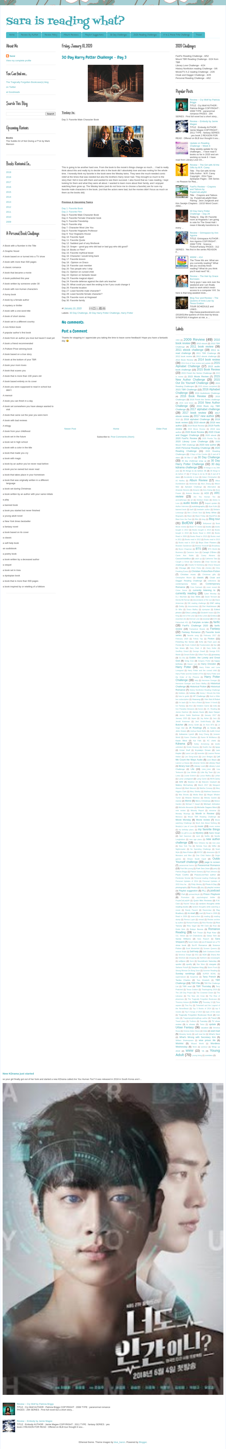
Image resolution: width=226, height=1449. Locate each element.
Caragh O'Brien (209, 552)
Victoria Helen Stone (191, 1031)
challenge (180, 565)
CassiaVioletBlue (183, 558)
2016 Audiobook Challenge (207, 393)
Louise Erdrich (190, 776)
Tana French (209, 976)
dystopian (206, 609)
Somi (192, 961)
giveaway (215, 654)
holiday (192, 693)
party (215, 869)
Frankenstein (205, 645)
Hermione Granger (209, 680)
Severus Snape (185, 955)
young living (197, 1055)
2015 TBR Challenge (186, 389)
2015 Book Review (208, 369)
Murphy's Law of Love (185, 826)
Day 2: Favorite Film (72, 211)
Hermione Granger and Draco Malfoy (191, 684)
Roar (215, 926)
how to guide (184, 696)
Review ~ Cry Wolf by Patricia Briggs (35, 1404)
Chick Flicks (196, 568)
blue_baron (119, 1442)
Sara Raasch (203, 939)
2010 (8, 217)
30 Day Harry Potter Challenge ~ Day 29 (200, 212)
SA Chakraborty (196, 936)
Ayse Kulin (213, 506)
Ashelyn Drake (203, 500)
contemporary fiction (186, 584)
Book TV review (196, 527)
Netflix (207, 836)
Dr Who (179, 609)
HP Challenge (199, 696)
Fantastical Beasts (197, 629)
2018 (8, 177)
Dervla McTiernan (183, 600)
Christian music (188, 574)
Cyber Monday (210, 594)
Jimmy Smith (193, 725)
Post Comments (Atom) (122, 436)
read (201, 913)
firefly (201, 642)
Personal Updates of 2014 (187, 881)
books (208, 526)
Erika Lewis (202, 616)
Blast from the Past (183, 519)
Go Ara (182, 658)
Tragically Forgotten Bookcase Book (195, 1015)
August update (211, 503)
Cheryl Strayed (214, 565)
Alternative (211, 487)
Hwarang (196, 699)
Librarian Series (199, 763)
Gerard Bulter (189, 655)
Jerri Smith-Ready (203, 721)
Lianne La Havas (182, 763)
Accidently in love (191, 477)
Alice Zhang (206, 484)
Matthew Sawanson (212, 792)
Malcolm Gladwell (209, 782)
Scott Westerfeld (192, 948)
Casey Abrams (208, 556)
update (212, 1024)
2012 (8, 207)
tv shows (190, 1024)
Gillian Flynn (203, 655)
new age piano (195, 839)
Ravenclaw (207, 910)
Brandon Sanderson (184, 546)
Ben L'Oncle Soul (194, 513)
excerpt (206, 619)
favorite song (193, 635)
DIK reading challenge (197, 603)
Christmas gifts (209, 574)
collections (212, 581)
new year (216, 843)
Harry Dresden (208, 664)
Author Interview (182, 506)
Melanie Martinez (192, 798)
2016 (8, 187)
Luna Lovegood (186, 779)
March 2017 (203, 785)
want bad (215, 1031)
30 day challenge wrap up (194, 461)
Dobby (181, 606)
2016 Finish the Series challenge (205, 399)
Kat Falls (197, 741)
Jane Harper (214, 712)
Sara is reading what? (65, 22)
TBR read (187, 986)
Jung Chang (204, 734)
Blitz (196, 519)
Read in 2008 (211, 913)
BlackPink (213, 516)
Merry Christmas (203, 801)
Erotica (214, 616)
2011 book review (201, 346)
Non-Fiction (188, 852)
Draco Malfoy (192, 609)
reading (207, 916)
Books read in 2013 (212, 539)
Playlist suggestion (188, 890)
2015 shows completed (207, 386)
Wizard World (197, 1044)
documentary (193, 606)
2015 (8, 192)
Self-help (194, 951)
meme (178, 801)
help (196, 680)
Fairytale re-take (200, 622)
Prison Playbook (211, 894)
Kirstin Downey (193, 747)
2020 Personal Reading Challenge (193, 448)
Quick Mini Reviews (202, 900)
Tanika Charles (183, 980)
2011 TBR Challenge (206, 353)
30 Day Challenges (118, 35)
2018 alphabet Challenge (197, 419)
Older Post (161, 428)
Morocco (179, 817)
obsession (211, 852)
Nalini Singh (214, 833)
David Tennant (211, 597)
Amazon (196, 490)
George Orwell (199, 651)
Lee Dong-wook (191, 757)
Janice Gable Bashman (189, 715)
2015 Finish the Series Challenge (196, 373)
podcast (215, 890)
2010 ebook (201, 343)
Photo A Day (211, 884)
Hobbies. (182, 693)
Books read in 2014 (187, 543)
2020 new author (207, 444)
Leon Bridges (207, 757)
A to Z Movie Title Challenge (176, 35)
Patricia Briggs (181, 872)
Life (192, 769)
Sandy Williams (183, 939)
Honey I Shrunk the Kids (210, 693)
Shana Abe (215, 955)
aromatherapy (181, 500)
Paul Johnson (211, 872)
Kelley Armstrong (201, 744)
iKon (191, 706)
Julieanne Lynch (186, 734)
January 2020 (181, 718)
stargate (212, 964)
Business (179, 552)
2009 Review (194, 339)
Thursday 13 (208, 1002)
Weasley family (185, 1034)
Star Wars (200, 964)
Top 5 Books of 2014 (202, 1009)
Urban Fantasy (185, 1027)
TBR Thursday (203, 986)
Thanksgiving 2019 (209, 990)
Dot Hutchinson (209, 606)
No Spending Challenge (200, 849)
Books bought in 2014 (201, 530)
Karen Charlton (190, 737)
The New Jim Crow (196, 996)
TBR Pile (195, 983)
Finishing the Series (185, 642)
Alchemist (193, 484)
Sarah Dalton (193, 942)
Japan (193, 718)
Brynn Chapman (185, 549)
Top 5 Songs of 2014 (193, 1012)
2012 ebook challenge (206, 356)
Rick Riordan (207, 923)
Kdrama (180, 743)
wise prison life (207, 1040)
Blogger (143, 1442)
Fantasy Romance (191, 632)
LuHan (217, 776)
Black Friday (200, 516)
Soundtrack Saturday (207, 961)
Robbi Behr (180, 929)
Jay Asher (204, 718)
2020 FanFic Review (186, 438)
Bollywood (207, 523)
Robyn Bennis (196, 929)
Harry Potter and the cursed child (202, 670)
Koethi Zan (207, 747)
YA (203, 1051)
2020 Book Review (194, 432)
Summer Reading (210, 971)
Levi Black (212, 760)
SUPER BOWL (209, 974)
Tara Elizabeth (203, 980)
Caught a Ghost (182, 562)
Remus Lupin (189, 920)
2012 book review (184, 356)
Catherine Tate (211, 559)
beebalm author (203, 510)
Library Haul (214, 763)
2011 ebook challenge (189, 349)
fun (215, 645)
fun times (180, 648)
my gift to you (186, 833)
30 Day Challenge (79, 313)
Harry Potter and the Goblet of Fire (189, 674)
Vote (205, 1031)
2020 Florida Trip (209, 438)
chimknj (208, 568)
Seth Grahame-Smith (211, 952)
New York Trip (185, 846)
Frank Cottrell (190, 645)
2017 (8, 182)
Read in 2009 (181, 916)
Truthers (192, 1021)
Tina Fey (188, 1005)
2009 (8, 222)
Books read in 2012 (193, 539)
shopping (192, 958)
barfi (191, 510)
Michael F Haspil (193, 804)
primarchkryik (194, 894)
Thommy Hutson (182, 1002)
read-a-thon (195, 916)
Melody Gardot (210, 798)
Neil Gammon (185, 836)
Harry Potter (127, 313)
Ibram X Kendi (211, 703)
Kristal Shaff (184, 750)
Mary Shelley (195, 792)
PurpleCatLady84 (182, 901)
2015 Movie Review (198, 376)
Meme (188, 800)
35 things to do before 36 (194, 471)
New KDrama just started (18, 1073)
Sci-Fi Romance (199, 945)
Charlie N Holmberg (196, 565)
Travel (199, 35)
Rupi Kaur (211, 932)
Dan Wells (195, 597)
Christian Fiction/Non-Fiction (205, 571)
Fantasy (215, 628)
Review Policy (51, 35)
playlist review (213, 887)
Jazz (215, 718)
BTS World (212, 549)
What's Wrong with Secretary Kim (197, 1037)
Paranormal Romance (209, 865)
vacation (205, 1027)
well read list (200, 1034)
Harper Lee (192, 664)
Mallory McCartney (184, 785)
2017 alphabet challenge (205, 409)
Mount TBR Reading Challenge (202, 817)
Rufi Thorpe (198, 933)
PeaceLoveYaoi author (205, 875)
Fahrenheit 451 (182, 622)
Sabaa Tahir (212, 936)
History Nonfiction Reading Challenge (204, 690)
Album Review (198, 480)
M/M (181, 782)
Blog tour (214, 518)
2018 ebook (199, 422)
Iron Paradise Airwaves (185, 709)
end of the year (189, 616)
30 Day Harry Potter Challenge (104, 313)
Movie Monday (183, 819)
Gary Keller (211, 648)
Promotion (185, 897)
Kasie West (181, 740)
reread (201, 920)
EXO (215, 619)
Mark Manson (190, 788)
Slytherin (203, 958)
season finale (181, 952)
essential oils (181, 619)
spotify (189, 964)
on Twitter (11, 87)
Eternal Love (194, 619)
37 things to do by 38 (198, 474)
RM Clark (205, 926)
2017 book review (194, 412)
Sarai (12, 56)
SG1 (197, 955)
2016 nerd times (186, 403)
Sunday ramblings (185, 973)
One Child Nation (203, 855)
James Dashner (182, 712)
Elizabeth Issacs (206, 613)
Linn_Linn (206, 769)
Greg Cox (189, 661)
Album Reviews (71, 35)
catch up (198, 559)
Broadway (216, 546)
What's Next (214, 1034)
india (215, 706)
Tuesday (204, 1021)
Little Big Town (206, 772)
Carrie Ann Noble (185, 556)
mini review (180, 811)
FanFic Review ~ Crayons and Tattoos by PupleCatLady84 (203, 189)
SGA (204, 954)
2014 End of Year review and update (196, 363)
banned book (181, 510)
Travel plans (181, 1021)
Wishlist (179, 1043)
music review (214, 826)
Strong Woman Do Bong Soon (188, 971)
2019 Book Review (195, 425)
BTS (198, 548)
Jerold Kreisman (183, 721)
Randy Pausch (191, 910)
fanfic (216, 622)
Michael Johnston (212, 804)
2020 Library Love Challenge (192, 441)
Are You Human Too (204, 497)
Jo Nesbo (211, 728)
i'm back (182, 703)
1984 (178, 340)
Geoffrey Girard (182, 651)
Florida (178, 645)
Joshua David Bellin (198, 731)
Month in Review (205, 813)
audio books (190, 502)
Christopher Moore (184, 578)
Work (195, 1047)
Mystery (200, 833)
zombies (209, 1055)
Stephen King (197, 967)
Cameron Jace (193, 552)
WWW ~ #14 (196, 257)
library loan (184, 766)
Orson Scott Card (196, 859)
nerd (198, 836)
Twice (202, 1024)
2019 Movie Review (196, 429)
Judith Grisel (215, 731)
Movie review (203, 819)
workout (204, 1047)
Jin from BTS (208, 725)
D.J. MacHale (181, 597)
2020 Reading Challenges (145, 35)
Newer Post (70, 428)
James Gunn (198, 712)
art (192, 500)
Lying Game (202, 779)
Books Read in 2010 (198, 536)
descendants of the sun (202, 600)
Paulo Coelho (182, 875)
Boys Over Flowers (208, 542)
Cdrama (197, 562)
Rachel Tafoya (189, 904)
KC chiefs (211, 741)
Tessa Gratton (192, 990)
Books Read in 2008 (202, 533)
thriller (195, 1002)
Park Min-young (186, 869)
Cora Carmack (196, 587)
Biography (180, 516)
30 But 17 (189, 457)
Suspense (194, 977)
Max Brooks (184, 795)
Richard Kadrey (193, 923)
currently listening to (204, 590)
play (202, 887)
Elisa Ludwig (191, 612)
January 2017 (210, 715)
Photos (194, 887)
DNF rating (215, 603)
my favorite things (209, 829)
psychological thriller (206, 897)
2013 (8, 202)
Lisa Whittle (192, 772)
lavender (200, 753)
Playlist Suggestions (94, 35)
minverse (212, 811)
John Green (181, 731)
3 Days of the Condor (198, 454)
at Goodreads (13, 92)
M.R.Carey (215, 779)
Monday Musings (183, 814)
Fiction (211, 638)
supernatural (181, 977)
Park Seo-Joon (202, 868)
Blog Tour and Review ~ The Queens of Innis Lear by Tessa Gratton (204, 301)
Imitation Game (203, 706)
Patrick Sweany (197, 872)
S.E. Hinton (180, 936)
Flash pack (212, 642)
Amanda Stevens (182, 490)
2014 (8, 197)
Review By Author (29, 35)
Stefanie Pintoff (182, 967)
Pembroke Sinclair (183, 878)
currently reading (186, 593)
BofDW (187, 523)
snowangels (215, 958)
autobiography (198, 506)
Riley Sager (191, 926)
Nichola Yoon (201, 846)
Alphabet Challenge (193, 487)
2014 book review (209, 359)
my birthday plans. (186, 830)
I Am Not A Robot (212, 699)
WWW (189, 1050)
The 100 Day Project (184, 993)
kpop (218, 747)
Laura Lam (189, 753)
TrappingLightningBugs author (195, 1018)
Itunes (200, 709)
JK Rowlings (195, 728)
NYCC (200, 852)
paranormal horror (186, 865)
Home (12, 35)
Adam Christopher (209, 477)
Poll (183, 894)
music (200, 826)
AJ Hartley (180, 481)
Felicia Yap (198, 639)
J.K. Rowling (212, 709)
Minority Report (197, 811)
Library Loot (199, 766)
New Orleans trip (201, 843)
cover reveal (212, 587)
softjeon (182, 961)
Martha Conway (206, 788)
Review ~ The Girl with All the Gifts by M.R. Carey (204, 166)
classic (200, 577)
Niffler (214, 846)
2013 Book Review (184, 360)
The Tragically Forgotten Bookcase (202, 999)
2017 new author (203, 416)
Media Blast (198, 795)
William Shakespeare (184, 1040)
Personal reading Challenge (205, 878)
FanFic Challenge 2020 (195, 625)
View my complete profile (18, 60)
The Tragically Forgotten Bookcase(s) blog (27, 82)
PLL (204, 890)
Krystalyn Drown (203, 750)
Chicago (182, 568)
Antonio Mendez (193, 493)
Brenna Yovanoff (202, 546)
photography (181, 887)
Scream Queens (210, 948)
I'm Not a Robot (195, 703)
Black (189, 516)
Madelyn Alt (193, 782)
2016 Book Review (193, 396)
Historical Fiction (198, 686)
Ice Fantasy (180, 706)
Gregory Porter (204, 661)
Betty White (211, 512)
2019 (8, 172)
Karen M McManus (209, 737)
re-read (191, 913)
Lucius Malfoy (205, 776)
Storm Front (212, 967)
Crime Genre (181, 590)
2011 (8, 212)
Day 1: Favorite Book (72, 208)
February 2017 (210, 635)
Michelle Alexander (186, 807)
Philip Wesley (196, 884)
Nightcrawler (181, 849)
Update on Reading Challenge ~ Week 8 (200, 144)
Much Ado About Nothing (206, 823)
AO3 (206, 493)
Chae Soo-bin (211, 562)
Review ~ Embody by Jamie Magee (34, 1421)
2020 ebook (210, 435)
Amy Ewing (207, 490)
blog (203, 519)
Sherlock (181, 958)
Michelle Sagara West (207, 807)
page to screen (212, 862)
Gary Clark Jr (196, 648)
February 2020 (182, 639)
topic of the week (213, 1012)
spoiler (178, 964)
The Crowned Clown (204, 993)
